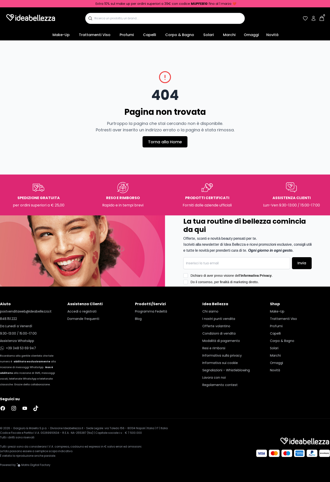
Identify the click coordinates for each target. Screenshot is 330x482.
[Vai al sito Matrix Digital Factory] (33, 465)
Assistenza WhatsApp (17, 340)
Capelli (149, 34)
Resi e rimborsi (213, 348)
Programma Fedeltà (151, 311)
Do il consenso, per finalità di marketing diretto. (225, 282)
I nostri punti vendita (218, 318)
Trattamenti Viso (94, 34)
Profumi (127, 34)
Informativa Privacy (256, 275)
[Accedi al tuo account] (313, 18)
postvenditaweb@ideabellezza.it (26, 311)
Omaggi (251, 34)
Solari (208, 34)
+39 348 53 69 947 (18, 348)
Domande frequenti (83, 318)
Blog (138, 318)
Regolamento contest (220, 385)
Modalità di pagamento (221, 340)
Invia (301, 263)
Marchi (229, 34)
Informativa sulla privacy (222, 355)
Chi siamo (210, 311)
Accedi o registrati (81, 311)
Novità (272, 34)
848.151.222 (8, 318)
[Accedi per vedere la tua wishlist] (305, 18)
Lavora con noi (214, 377)
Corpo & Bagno (179, 34)
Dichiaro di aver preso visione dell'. (231, 275)
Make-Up (61, 34)
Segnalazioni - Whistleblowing (226, 370)
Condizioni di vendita (219, 333)
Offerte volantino (216, 326)
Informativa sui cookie (220, 363)
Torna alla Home (165, 142)
